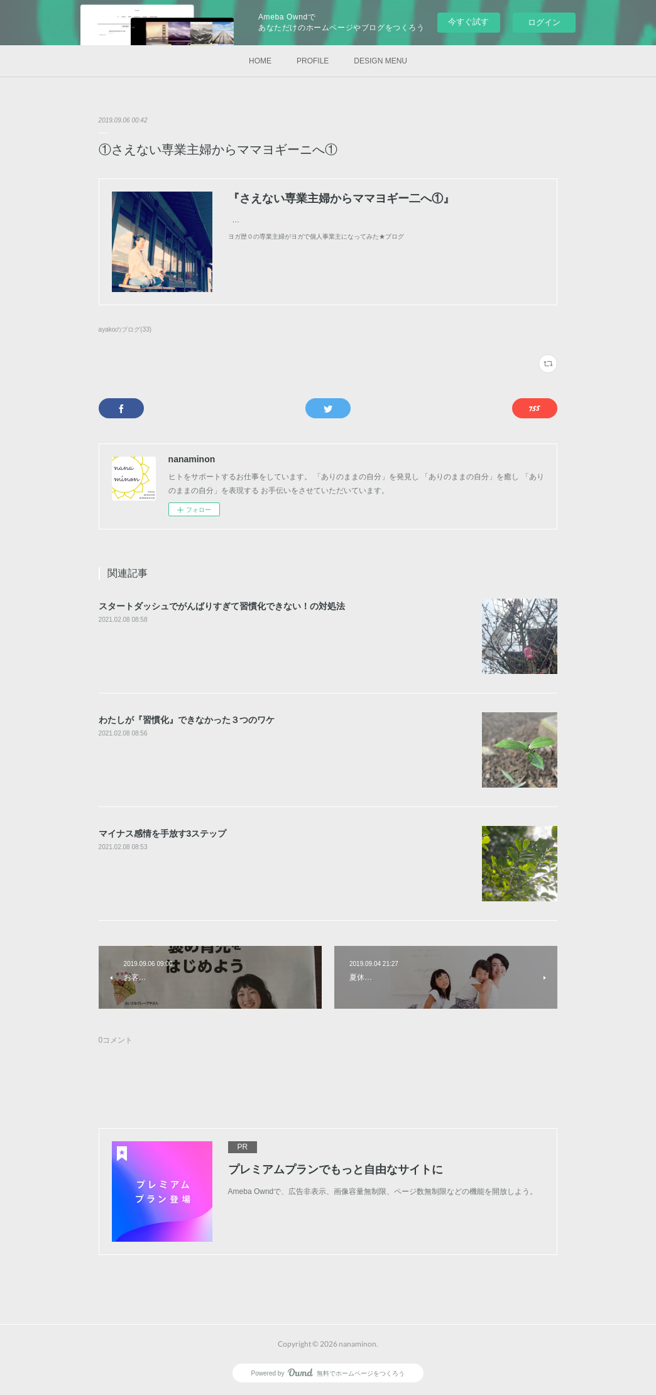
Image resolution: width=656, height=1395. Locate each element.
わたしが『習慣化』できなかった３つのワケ (187, 720)
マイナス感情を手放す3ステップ (163, 833)
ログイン (544, 22)
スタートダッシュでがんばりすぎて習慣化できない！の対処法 (222, 606)
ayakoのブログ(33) (125, 329)
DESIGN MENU (380, 61)
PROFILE (313, 61)
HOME (260, 61)
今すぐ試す (468, 21)
